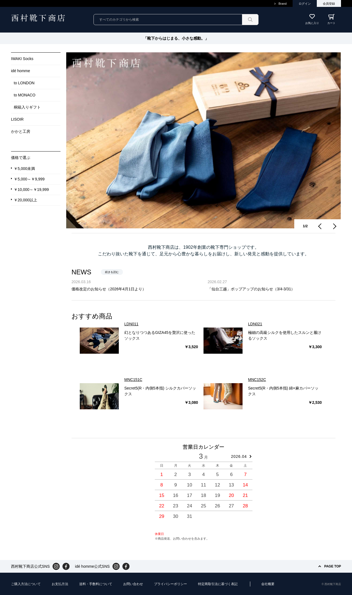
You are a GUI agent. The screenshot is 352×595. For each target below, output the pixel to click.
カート (334, 19)
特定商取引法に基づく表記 (218, 584)
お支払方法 (60, 584)
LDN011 (131, 324)
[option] (203, 140)
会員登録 (329, 3)
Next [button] (334, 226)
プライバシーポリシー (170, 584)
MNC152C (257, 379)
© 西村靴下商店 (331, 584)
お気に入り (312, 23)
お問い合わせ (133, 584)
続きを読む (112, 272)
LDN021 (255, 324)
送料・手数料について (95, 584)
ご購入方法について (26, 584)
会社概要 (267, 584)
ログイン (305, 3)
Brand (283, 3)
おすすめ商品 (92, 316)
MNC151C (133, 379)
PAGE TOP (332, 566)
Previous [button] (320, 226)
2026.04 (239, 456)
